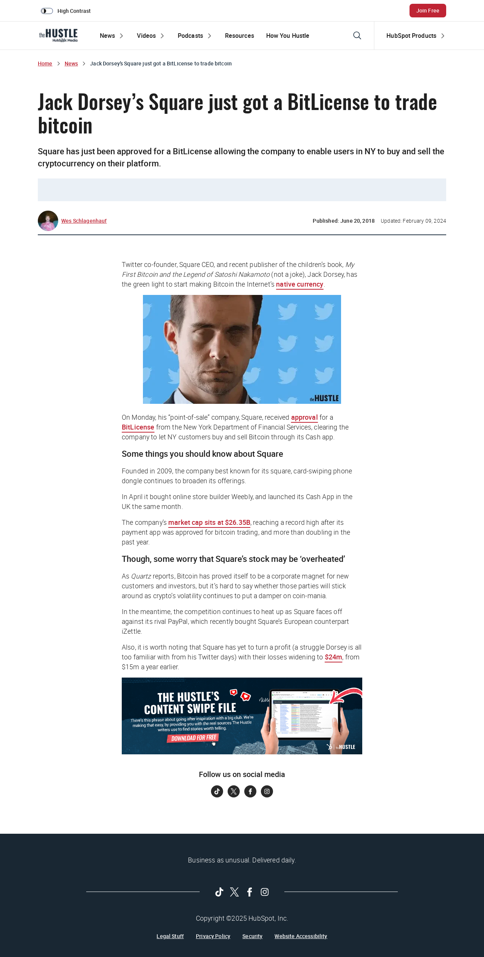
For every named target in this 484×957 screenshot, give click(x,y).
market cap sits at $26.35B (209, 522)
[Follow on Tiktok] (217, 791)
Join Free (427, 10)
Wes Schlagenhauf (84, 220)
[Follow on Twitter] (234, 791)
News (71, 63)
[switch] (67, 10)
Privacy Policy (213, 936)
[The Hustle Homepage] (58, 35)
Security (252, 936)
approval (304, 417)
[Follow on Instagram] (267, 791)
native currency (299, 283)
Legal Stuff (170, 936)
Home (45, 63)
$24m (334, 656)
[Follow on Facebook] (250, 791)
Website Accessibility (301, 936)
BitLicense (138, 426)
